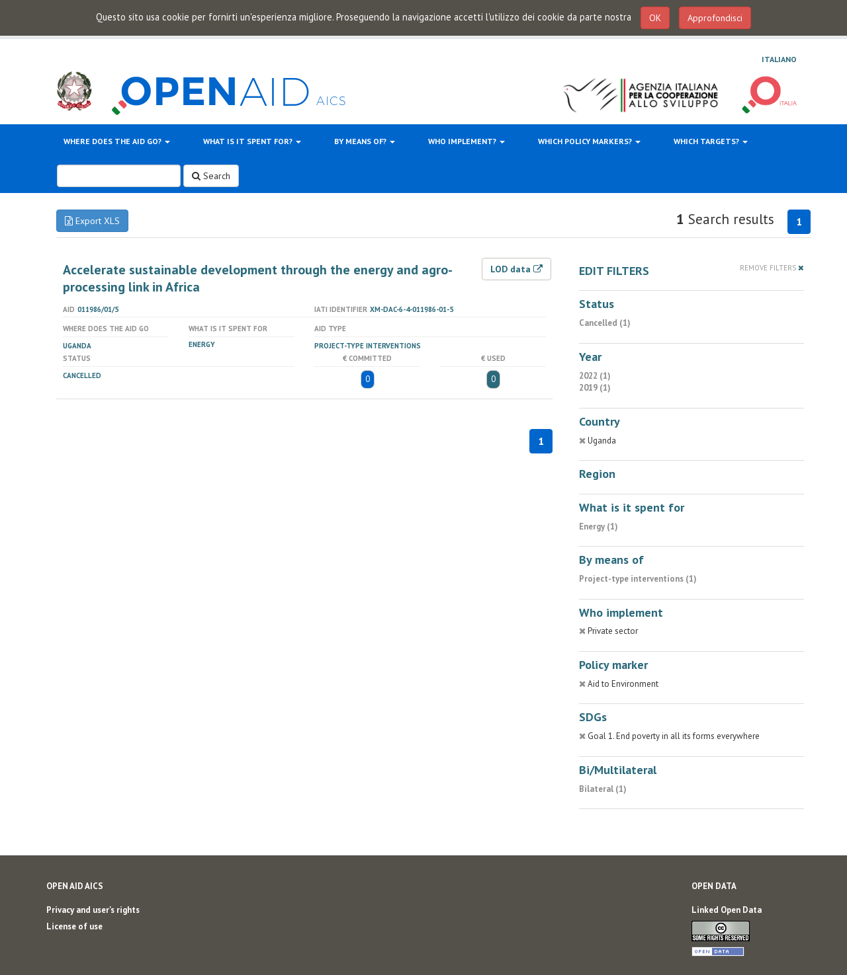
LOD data (516, 269)
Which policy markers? (589, 141)
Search (211, 176)
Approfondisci (715, 18)
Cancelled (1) (605, 323)
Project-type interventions (367, 345)
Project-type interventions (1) (638, 578)
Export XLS (92, 221)
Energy (202, 344)
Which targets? (711, 141)
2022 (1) (595, 375)
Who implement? (466, 141)
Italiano (779, 59)
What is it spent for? (252, 141)
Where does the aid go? (117, 141)
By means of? (364, 141)
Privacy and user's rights (93, 910)
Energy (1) (598, 526)
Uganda (77, 345)
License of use (74, 926)
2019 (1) (595, 387)
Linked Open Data (726, 910)
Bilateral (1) (603, 789)
